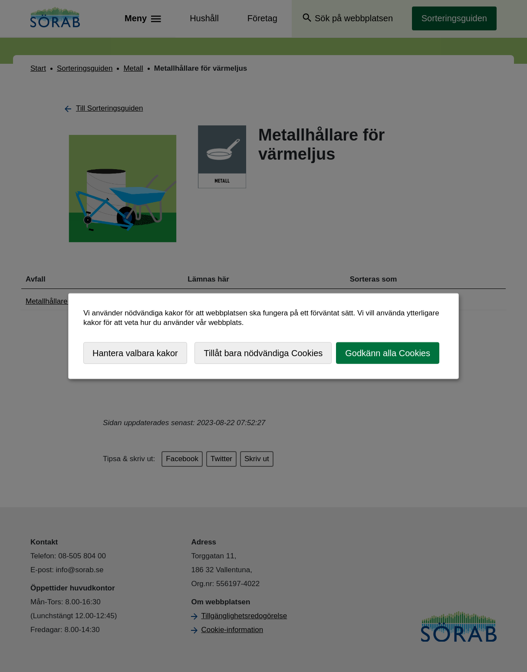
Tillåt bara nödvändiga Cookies (263, 352)
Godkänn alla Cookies (387, 352)
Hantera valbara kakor (135, 352)
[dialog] (263, 336)
